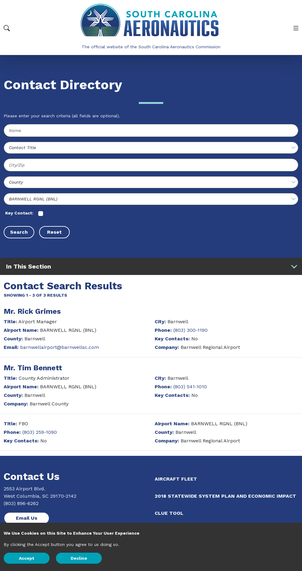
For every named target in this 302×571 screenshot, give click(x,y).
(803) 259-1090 (39, 432)
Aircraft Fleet (176, 479)
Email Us (26, 518)
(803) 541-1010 (190, 387)
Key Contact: (19, 212)
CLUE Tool (169, 513)
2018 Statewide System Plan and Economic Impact (225, 496)
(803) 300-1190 (190, 330)
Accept (26, 558)
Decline (79, 558)
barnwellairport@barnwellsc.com (59, 347)
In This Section (152, 266)
